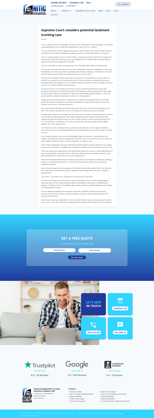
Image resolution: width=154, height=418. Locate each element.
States (70, 413)
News (100, 11)
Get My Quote (77, 257)
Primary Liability (76, 392)
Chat (88, 2)
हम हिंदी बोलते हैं (71, 6)
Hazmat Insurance (108, 399)
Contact (55, 15)
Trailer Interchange (77, 399)
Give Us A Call (93, 332)
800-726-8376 (60, 2)
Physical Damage (107, 396)
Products (67, 11)
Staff (116, 11)
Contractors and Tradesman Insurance (115, 401)
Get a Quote (123, 4)
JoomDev (127, 413)
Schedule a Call (76, 2)
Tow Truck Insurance (77, 401)
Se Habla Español (57, 6)
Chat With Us (120, 332)
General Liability (76, 396)
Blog (108, 11)
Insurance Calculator (85, 11)
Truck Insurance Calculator (29, 416)
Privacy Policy (38, 413)
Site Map (47, 413)
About (54, 11)
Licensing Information (59, 413)
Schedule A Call (120, 308)
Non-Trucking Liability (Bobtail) (81, 394)
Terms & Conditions (26, 413)
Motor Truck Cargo (108, 392)
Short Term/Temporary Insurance (113, 394)
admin (44, 39)
